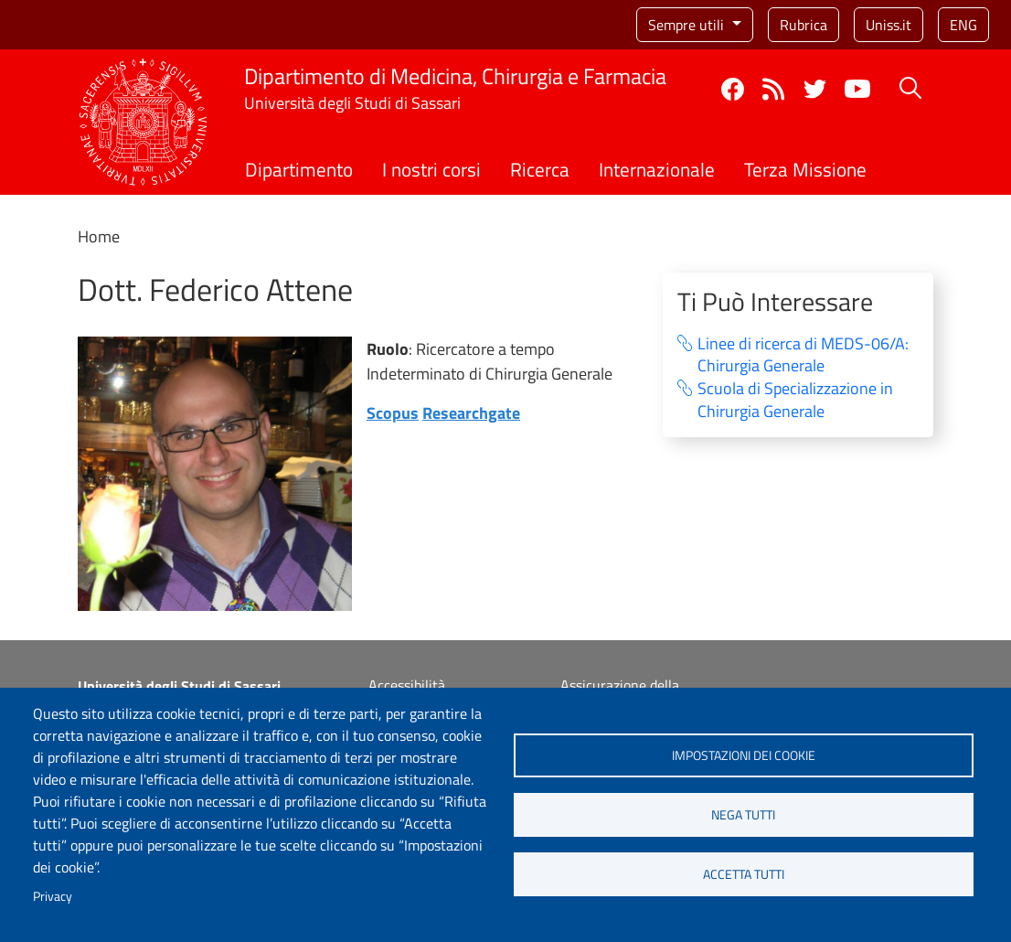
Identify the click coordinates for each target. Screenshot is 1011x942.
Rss (773, 89)
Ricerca (539, 169)
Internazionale (657, 169)
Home (99, 236)
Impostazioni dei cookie (743, 755)
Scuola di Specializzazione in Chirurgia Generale (795, 400)
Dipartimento (299, 169)
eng (963, 25)
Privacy (52, 896)
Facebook (732, 89)
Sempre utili (688, 25)
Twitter (814, 89)
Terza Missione (805, 169)
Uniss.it (888, 25)
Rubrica (803, 25)
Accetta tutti (743, 874)
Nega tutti (743, 815)
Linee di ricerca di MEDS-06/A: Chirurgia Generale (803, 355)
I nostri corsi (431, 169)
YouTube (857, 89)
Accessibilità (406, 685)
